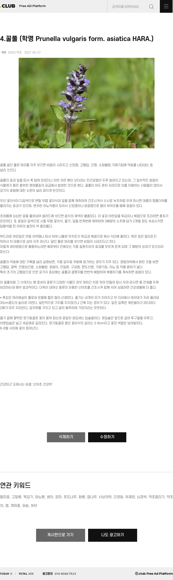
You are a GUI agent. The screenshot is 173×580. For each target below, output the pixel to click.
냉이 (50, 497)
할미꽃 (5, 497)
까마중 (15, 506)
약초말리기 (157, 497)
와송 (25, 506)
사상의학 (105, 497)
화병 (82, 497)
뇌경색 (141, 497)
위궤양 (130, 497)
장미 (58, 497)
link (3, 52)
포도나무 (70, 497)
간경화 (118, 497)
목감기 (28, 497)
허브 (34, 506)
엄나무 (92, 497)
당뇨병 (40, 497)
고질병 (16, 497)
